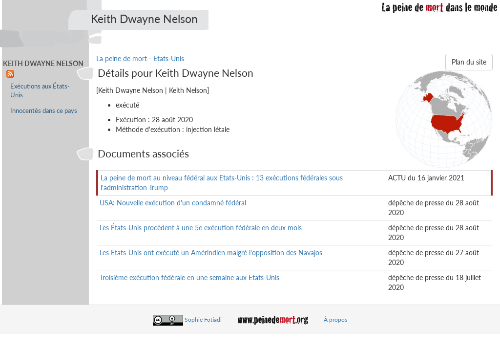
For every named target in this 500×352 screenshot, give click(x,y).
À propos (335, 319)
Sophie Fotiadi (203, 319)
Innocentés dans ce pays (43, 110)
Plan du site (469, 62)
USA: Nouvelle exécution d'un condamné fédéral (173, 202)
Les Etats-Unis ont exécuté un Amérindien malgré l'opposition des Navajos (211, 252)
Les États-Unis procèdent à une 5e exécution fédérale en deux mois (201, 227)
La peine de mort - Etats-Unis (140, 58)
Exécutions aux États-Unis (40, 91)
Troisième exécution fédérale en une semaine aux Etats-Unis (189, 277)
